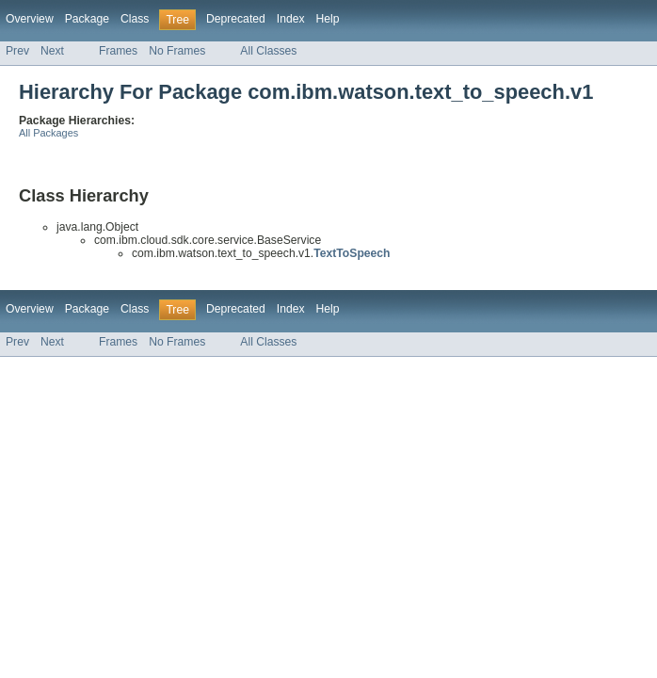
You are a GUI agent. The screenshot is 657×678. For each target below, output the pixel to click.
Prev (17, 50)
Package (87, 18)
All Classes (268, 50)
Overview (30, 18)
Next (52, 50)
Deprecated (235, 18)
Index (291, 18)
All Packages (48, 132)
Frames (118, 50)
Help (328, 18)
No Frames (177, 50)
